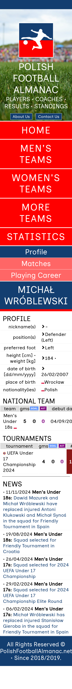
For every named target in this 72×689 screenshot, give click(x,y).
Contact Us (48, 116)
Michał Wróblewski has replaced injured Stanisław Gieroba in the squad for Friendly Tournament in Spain (36, 623)
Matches (36, 263)
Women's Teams (36, 183)
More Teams (36, 213)
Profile (36, 251)
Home (36, 130)
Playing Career (36, 275)
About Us (21, 116)
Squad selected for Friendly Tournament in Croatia (29, 545)
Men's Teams (36, 154)
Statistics (36, 236)
